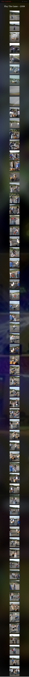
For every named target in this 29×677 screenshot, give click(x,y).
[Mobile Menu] (25, 1)
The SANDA (6, 1)
